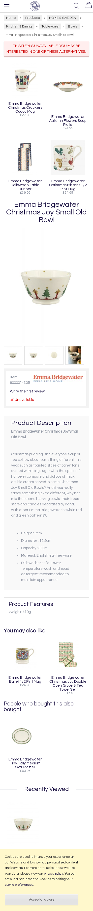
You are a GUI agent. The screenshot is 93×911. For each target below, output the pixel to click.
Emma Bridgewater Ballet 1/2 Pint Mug (25, 679)
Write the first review (27, 391)
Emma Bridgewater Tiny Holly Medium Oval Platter (25, 763)
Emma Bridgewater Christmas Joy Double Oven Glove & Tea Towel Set (68, 683)
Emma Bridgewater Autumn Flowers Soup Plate (68, 121)
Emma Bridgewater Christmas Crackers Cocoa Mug (25, 107)
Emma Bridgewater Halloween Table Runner (25, 185)
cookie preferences (19, 884)
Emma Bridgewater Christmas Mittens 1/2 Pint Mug (68, 185)
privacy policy (53, 873)
